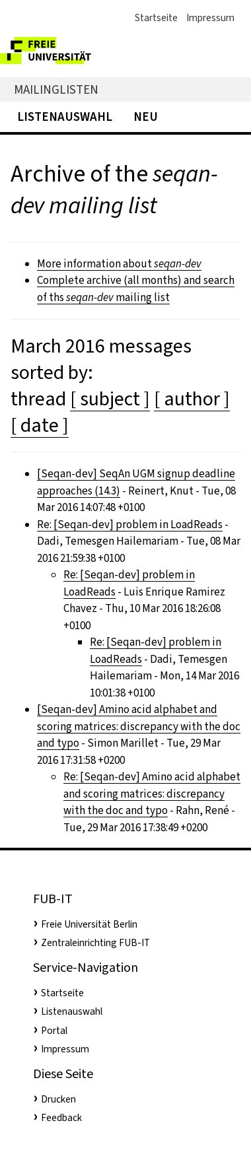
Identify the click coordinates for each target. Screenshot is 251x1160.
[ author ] (192, 399)
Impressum (210, 17)
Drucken (58, 1099)
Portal (54, 1030)
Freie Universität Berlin (89, 924)
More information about (119, 263)
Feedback (61, 1117)
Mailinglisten (56, 89)
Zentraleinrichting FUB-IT (95, 942)
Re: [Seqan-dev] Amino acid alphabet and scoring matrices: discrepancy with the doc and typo (151, 793)
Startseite (156, 17)
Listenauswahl (64, 116)
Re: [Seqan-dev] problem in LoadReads (130, 524)
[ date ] (40, 425)
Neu (145, 116)
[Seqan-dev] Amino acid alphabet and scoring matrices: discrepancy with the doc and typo (138, 726)
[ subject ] (110, 399)
